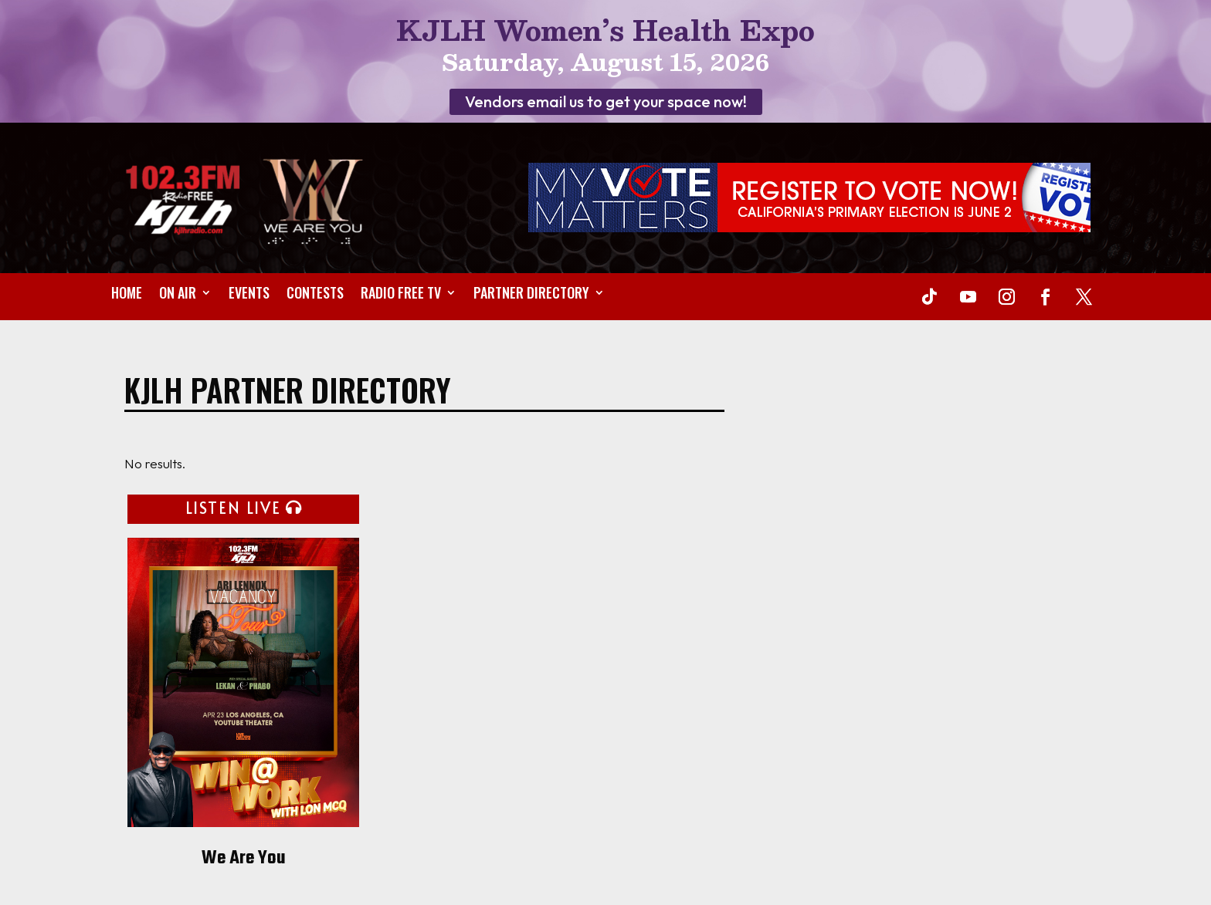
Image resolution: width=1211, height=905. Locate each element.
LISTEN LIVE (233, 507)
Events (249, 294)
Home (126, 294)
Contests (315, 294)
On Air (177, 294)
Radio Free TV (401, 294)
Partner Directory (531, 294)
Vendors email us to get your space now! (606, 101)
